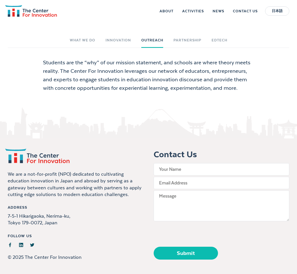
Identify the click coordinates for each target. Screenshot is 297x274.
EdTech (219, 40)
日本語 (277, 13)
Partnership (187, 40)
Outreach (152, 40)
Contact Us (245, 13)
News (218, 13)
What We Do (82, 40)
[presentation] (193, 233)
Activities (193, 13)
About (166, 13)
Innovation (118, 40)
